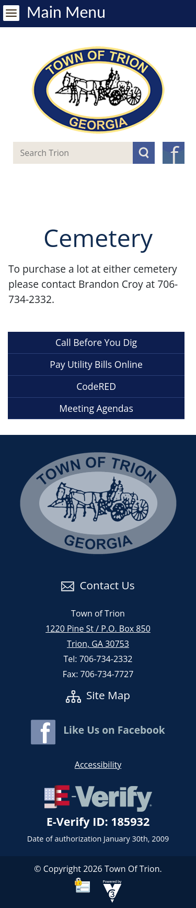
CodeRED (96, 386)
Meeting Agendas (96, 408)
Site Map (98, 695)
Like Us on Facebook (98, 730)
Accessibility (98, 764)
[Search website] (64, 153)
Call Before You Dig (96, 342)
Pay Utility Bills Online (96, 364)
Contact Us (97, 585)
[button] (144, 153)
